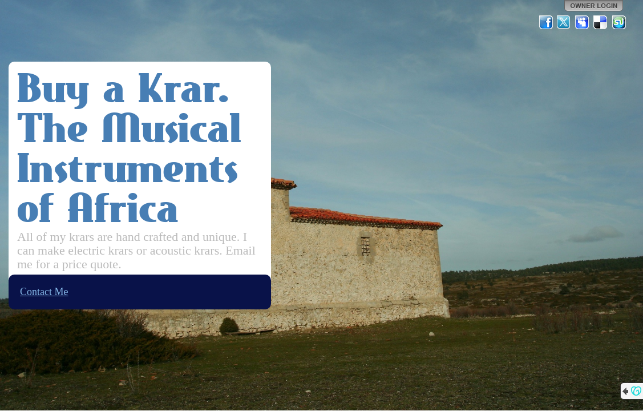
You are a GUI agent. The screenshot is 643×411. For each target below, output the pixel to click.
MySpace (583, 22)
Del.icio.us (601, 22)
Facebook (546, 22)
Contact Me (44, 291)
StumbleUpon (619, 22)
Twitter (564, 22)
